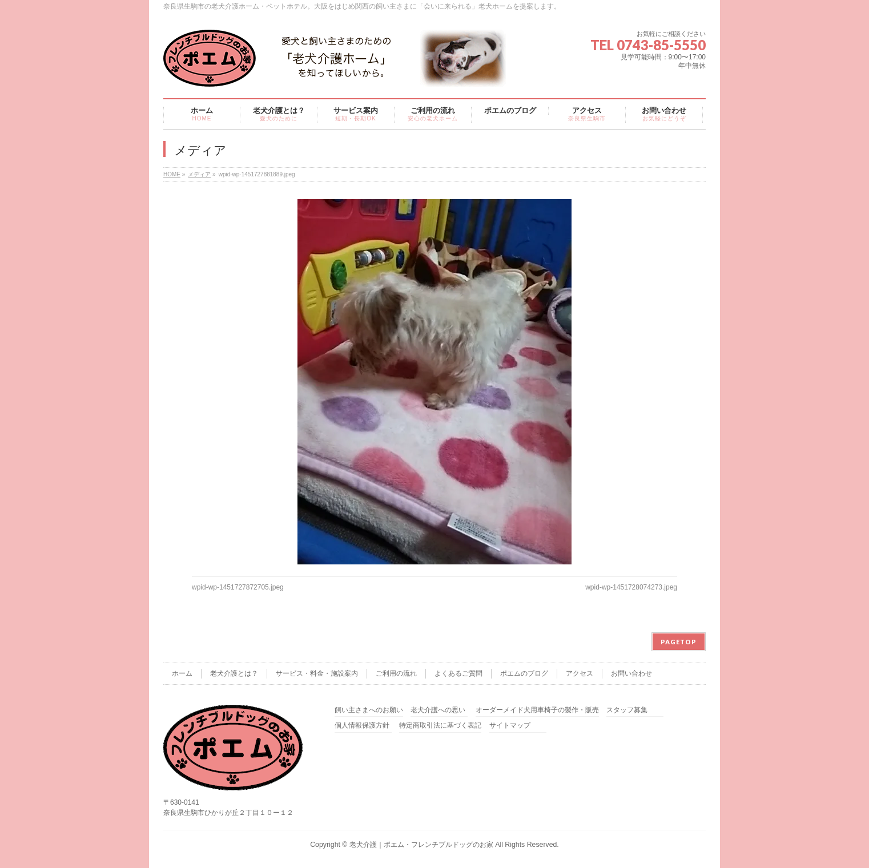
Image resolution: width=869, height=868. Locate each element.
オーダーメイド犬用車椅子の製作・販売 (537, 710)
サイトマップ (509, 725)
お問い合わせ (631, 673)
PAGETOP (679, 641)
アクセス (579, 673)
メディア (199, 174)
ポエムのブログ (524, 673)
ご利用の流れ (396, 673)
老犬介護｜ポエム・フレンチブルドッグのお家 (421, 845)
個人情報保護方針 (362, 725)
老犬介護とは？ (234, 673)
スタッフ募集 (626, 710)
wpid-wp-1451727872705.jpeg (238, 587)
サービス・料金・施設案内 (317, 673)
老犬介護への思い (438, 710)
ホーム (182, 673)
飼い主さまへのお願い (369, 710)
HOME (171, 174)
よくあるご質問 (458, 673)
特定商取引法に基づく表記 (440, 725)
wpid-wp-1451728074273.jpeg (631, 587)
